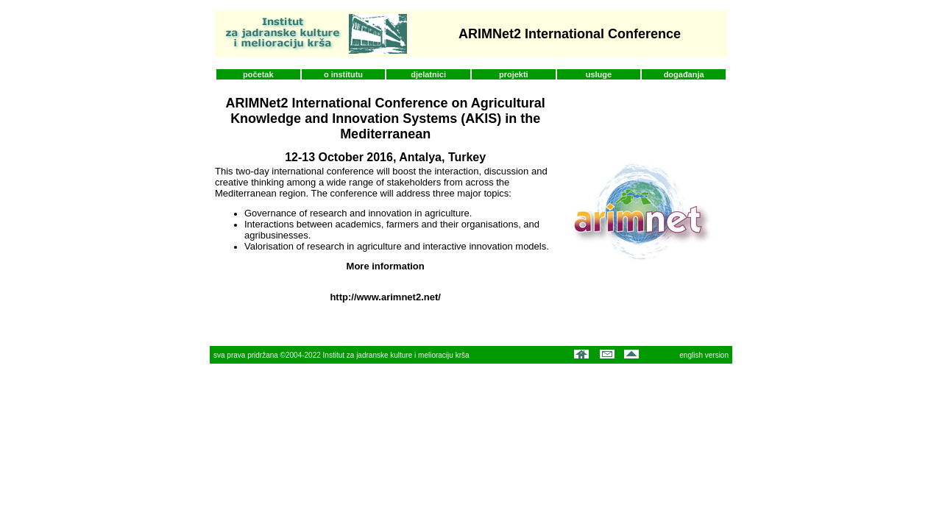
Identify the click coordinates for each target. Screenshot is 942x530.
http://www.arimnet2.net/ (385, 297)
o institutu (343, 74)
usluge (599, 74)
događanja (684, 74)
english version (704, 355)
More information (386, 266)
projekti (513, 74)
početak (258, 74)
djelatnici (428, 74)
